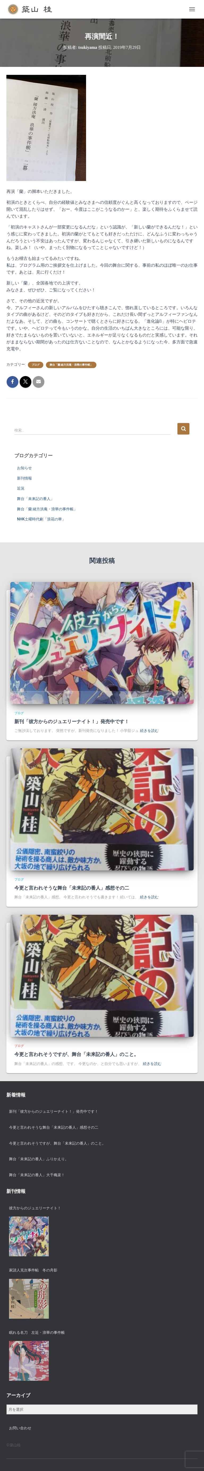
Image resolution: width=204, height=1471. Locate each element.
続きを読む (149, 730)
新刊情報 (24, 478)
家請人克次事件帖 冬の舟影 (33, 1270)
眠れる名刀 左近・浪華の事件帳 (37, 1332)
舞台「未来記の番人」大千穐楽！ (37, 1175)
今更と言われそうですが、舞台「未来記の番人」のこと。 (76, 1054)
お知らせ (24, 468)
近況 (20, 488)
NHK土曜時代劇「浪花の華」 (41, 519)
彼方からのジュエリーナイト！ (35, 1208)
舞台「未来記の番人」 (35, 499)
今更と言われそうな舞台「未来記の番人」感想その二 (71, 888)
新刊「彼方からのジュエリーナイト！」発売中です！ (71, 721)
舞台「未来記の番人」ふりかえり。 (39, 1159)
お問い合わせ (20, 1428)
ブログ (36, 364)
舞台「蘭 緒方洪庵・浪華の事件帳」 (71, 364)
